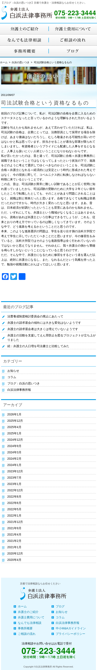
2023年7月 (14, 477)
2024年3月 (14, 452)
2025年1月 (14, 433)
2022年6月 (14, 503)
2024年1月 (14, 465)
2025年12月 (15, 420)
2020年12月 (15, 553)
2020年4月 (14, 559)
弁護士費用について (31, 617)
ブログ (60, 606)
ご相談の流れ (27, 633)
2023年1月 (14, 484)
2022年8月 (14, 496)
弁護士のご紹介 (28, 612)
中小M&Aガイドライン (71, 628)
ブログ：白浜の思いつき (23, 383)
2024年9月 (14, 446)
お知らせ (13, 370)
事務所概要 (25, 628)
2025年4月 (14, 427)
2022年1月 (14, 515)
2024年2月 (14, 458)
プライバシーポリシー (70, 633)
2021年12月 (15, 522)
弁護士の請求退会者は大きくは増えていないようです (42, 329)
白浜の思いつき (20, 62)
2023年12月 (15, 471)
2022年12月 (15, 490)
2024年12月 (15, 439)
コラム (11, 377)
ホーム (22, 606)
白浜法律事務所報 (19, 389)
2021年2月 (14, 540)
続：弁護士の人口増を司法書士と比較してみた (38, 346)
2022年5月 (14, 509)
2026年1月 (14, 414)
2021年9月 (14, 528)
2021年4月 (14, 534)
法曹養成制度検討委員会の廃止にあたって (35, 316)
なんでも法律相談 (29, 622)
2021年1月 (14, 547)
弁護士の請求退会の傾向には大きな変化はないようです (44, 322)
